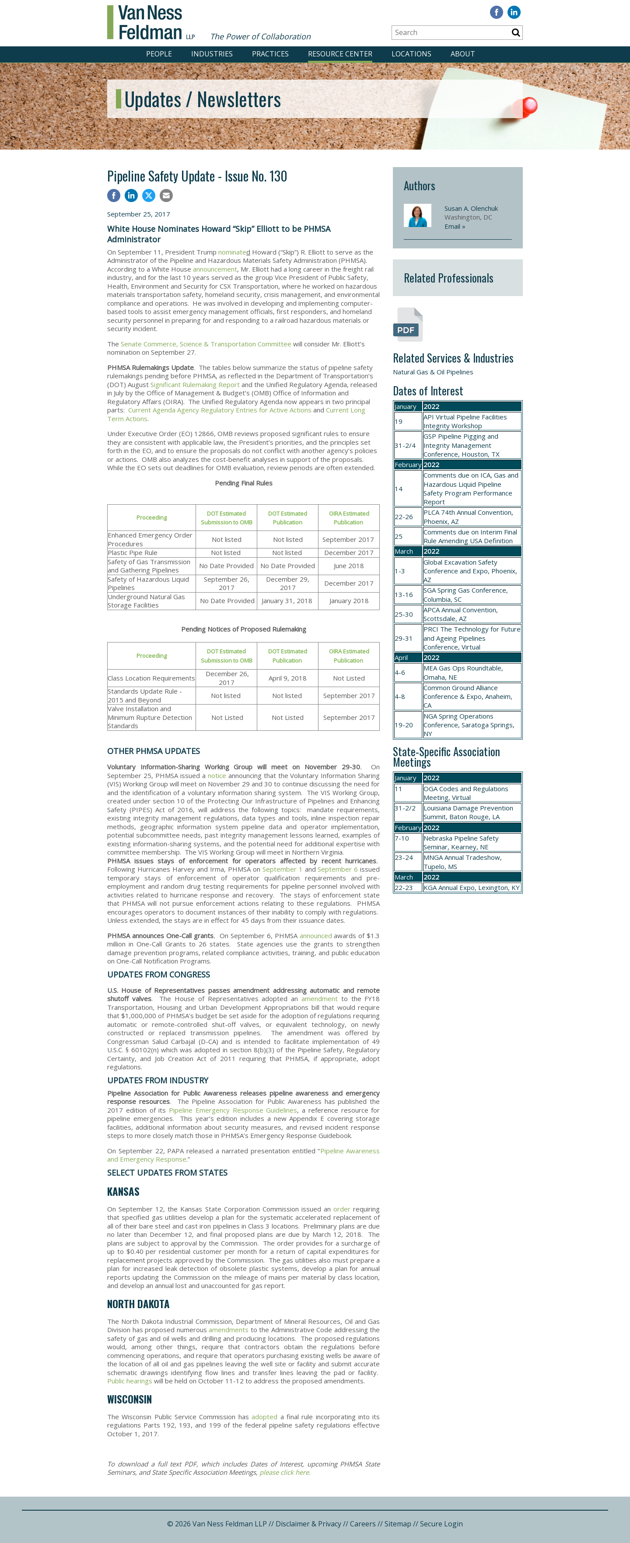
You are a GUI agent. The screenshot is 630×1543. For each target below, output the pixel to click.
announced (316, 935)
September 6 (338, 869)
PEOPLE (159, 54)
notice (217, 775)
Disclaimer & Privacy (308, 1524)
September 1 (282, 869)
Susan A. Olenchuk (471, 208)
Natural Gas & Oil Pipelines (433, 371)
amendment (319, 998)
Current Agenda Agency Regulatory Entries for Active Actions (220, 409)
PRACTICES (270, 54)
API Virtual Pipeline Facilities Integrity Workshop (465, 421)
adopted (264, 1416)
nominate (232, 252)
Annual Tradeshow (472, 857)
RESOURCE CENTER (340, 54)
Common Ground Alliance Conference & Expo (461, 692)
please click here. (285, 1472)
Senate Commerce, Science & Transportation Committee (206, 343)
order (341, 1208)
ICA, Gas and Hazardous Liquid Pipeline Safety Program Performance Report (471, 488)
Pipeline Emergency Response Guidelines (233, 1110)
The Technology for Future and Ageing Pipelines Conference (472, 638)
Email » (455, 226)
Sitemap (398, 1524)
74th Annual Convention (476, 512)
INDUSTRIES (212, 54)
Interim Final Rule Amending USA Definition (470, 536)
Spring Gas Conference (472, 590)
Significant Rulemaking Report (195, 384)
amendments (228, 1329)
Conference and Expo (456, 570)
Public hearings (129, 1380)
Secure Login (441, 1524)
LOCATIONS (411, 54)
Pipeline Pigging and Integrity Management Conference (461, 445)
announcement (215, 269)
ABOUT (463, 54)
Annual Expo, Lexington (473, 887)
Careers (363, 1524)
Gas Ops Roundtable (470, 667)
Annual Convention (468, 609)
